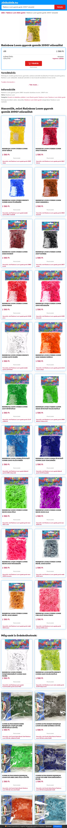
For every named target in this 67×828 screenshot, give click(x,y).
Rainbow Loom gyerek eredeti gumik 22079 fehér (15, 356)
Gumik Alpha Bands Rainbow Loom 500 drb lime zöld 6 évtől (15, 776)
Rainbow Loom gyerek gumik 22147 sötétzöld (14, 408)
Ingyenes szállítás (58, 58)
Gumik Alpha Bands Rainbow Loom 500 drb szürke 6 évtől (48, 725)
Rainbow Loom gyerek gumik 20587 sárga (14, 149)
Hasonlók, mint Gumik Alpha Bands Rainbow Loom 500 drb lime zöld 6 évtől (15, 789)
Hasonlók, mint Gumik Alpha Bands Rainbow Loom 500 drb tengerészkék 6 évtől (48, 789)
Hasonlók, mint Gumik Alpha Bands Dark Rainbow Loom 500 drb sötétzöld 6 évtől (16, 737)
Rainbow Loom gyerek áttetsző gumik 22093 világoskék (16, 459)
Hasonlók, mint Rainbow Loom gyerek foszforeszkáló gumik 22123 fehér (13, 685)
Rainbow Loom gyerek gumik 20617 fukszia (48, 149)
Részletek (49, 826)
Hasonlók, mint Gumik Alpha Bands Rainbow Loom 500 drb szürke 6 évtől (48, 737)
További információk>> (8, 82)
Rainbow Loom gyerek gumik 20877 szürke (48, 253)
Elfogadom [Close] (57, 826)
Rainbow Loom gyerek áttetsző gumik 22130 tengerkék (49, 459)
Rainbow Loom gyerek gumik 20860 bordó (14, 253)
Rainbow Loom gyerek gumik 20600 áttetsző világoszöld (48, 408)
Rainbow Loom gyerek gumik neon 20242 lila (48, 511)
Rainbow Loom (43, 97)
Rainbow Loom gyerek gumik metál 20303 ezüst (48, 563)
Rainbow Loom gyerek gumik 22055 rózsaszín (48, 304)
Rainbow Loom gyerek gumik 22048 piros (14, 304)
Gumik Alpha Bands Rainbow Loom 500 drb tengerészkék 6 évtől (48, 777)
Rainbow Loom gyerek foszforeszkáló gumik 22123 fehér (14, 674)
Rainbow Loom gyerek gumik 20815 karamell (48, 201)
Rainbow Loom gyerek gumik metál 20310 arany (14, 614)
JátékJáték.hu (9, 2)
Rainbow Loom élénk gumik (56, 97)
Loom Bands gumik (32, 97)
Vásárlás (34, 63)
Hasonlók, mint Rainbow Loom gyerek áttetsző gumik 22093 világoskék (15, 472)
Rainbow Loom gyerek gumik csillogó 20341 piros (48, 614)
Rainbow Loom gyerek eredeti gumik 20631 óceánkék (15, 201)
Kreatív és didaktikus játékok (17, 97)
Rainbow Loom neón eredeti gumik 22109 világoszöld (48, 673)
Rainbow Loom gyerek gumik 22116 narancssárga (48, 356)
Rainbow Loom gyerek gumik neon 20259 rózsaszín (14, 563)
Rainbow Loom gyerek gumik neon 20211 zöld (14, 511)
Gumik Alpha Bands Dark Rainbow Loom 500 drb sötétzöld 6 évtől (13, 726)
